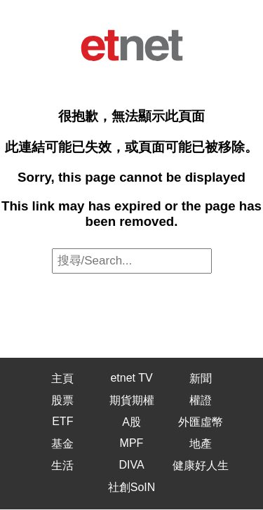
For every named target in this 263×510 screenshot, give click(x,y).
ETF (62, 421)
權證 (200, 400)
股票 (62, 400)
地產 (200, 444)
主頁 (62, 378)
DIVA (131, 465)
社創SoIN (132, 487)
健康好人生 (201, 465)
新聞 (200, 378)
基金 (62, 444)
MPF (132, 443)
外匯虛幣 (200, 422)
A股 (131, 422)
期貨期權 (131, 400)
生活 (62, 465)
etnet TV (131, 378)
